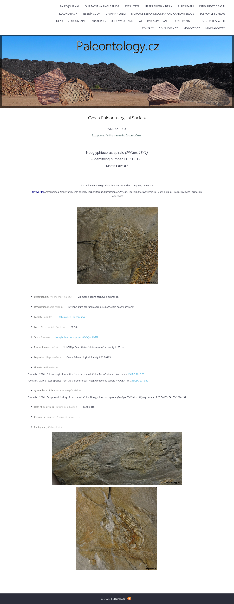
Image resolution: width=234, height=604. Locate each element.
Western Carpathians (153, 21)
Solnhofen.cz (168, 28)
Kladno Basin (68, 13)
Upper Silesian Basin (158, 6)
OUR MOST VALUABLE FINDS (102, 6)
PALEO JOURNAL (69, 6)
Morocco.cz (191, 28)
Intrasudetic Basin (212, 6)
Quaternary (182, 21)
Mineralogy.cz (215, 28)
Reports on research (210, 21)
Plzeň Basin (186, 6)
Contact (148, 28)
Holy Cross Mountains (70, 21)
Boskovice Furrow (212, 13)
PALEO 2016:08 (136, 374)
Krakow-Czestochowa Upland (112, 21)
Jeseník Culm (91, 13)
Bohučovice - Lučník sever (72, 316)
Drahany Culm (116, 13)
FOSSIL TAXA (132, 6)
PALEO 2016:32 (140, 380)
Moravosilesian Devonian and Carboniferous (162, 13)
